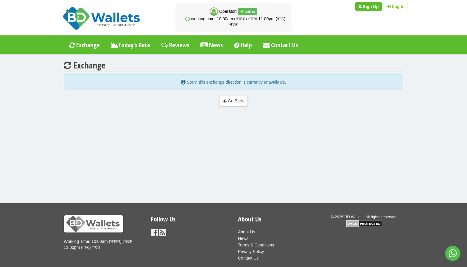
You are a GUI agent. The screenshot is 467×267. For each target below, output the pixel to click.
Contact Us (280, 45)
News (211, 45)
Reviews (175, 45)
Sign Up (369, 6)
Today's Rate (130, 45)
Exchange (84, 45)
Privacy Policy (251, 251)
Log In (395, 6)
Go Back (233, 101)
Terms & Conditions (256, 245)
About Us (246, 231)
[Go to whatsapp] (452, 253)
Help (243, 45)
